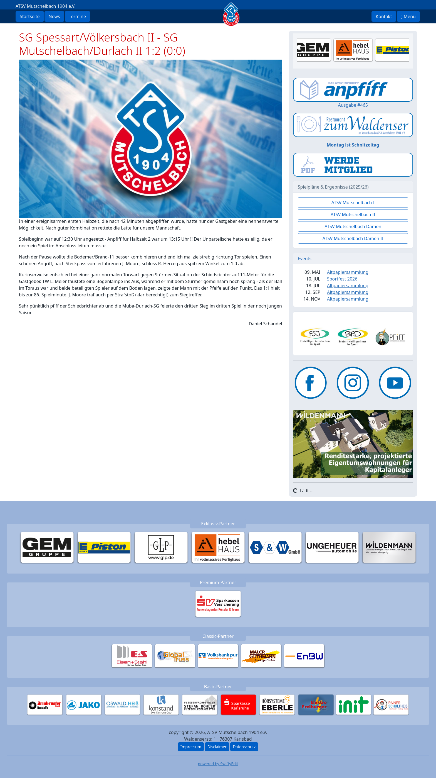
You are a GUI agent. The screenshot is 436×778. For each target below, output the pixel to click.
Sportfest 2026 (342, 279)
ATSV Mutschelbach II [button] (353, 214)
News (54, 16)
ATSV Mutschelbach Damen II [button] (353, 238)
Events (304, 258)
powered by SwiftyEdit (218, 763)
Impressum (190, 746)
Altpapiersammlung (347, 272)
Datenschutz (244, 746)
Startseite (30, 16)
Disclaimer (217, 746)
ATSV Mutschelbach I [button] (353, 202)
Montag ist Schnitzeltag (353, 145)
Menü (408, 16)
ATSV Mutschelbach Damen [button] (352, 226)
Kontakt (384, 16)
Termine (77, 16)
